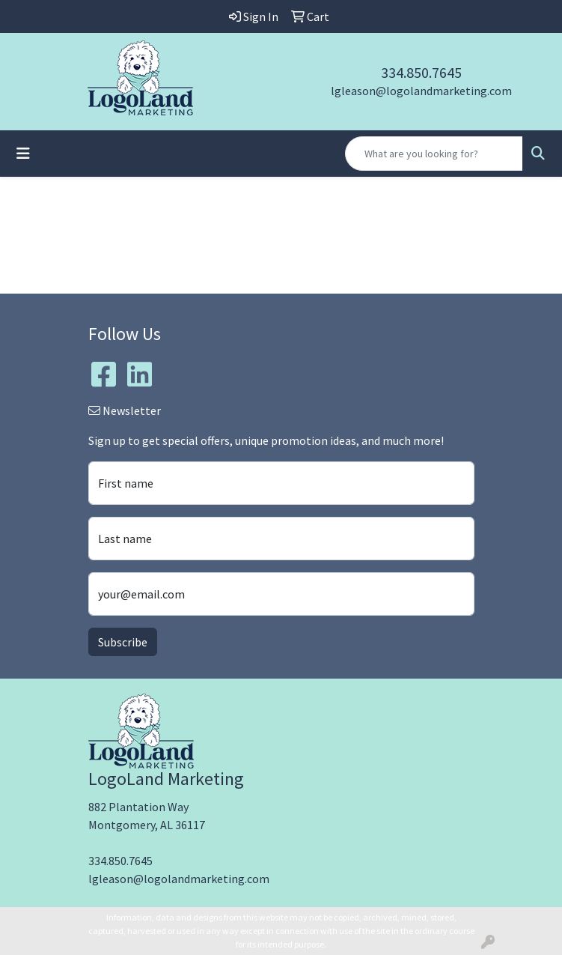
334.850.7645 (421, 72)
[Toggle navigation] (23, 153)
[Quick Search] (434, 153)
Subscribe (122, 641)
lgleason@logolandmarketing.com (421, 90)
